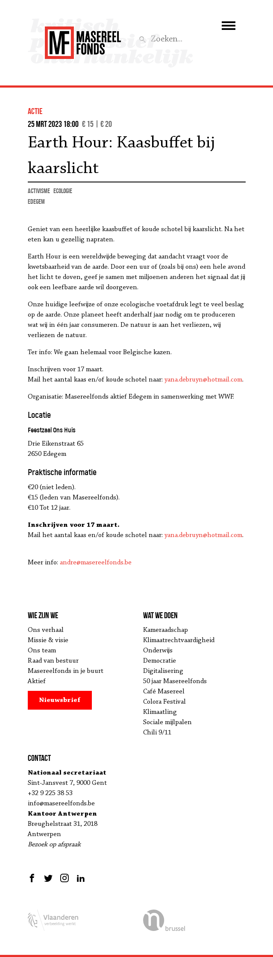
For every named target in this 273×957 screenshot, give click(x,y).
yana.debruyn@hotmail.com (203, 379)
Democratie (159, 661)
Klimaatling (160, 712)
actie (35, 111)
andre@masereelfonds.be (96, 562)
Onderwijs (158, 650)
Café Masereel (164, 691)
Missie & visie (48, 640)
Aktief (37, 681)
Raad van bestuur (53, 661)
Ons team (42, 650)
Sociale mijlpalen (167, 722)
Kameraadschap (165, 630)
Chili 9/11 (157, 732)
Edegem (36, 201)
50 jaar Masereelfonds (175, 681)
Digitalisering (163, 671)
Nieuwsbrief (59, 700)
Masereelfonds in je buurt (65, 671)
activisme (39, 190)
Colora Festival (164, 702)
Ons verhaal (46, 630)
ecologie (62, 190)
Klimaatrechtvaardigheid (178, 640)
